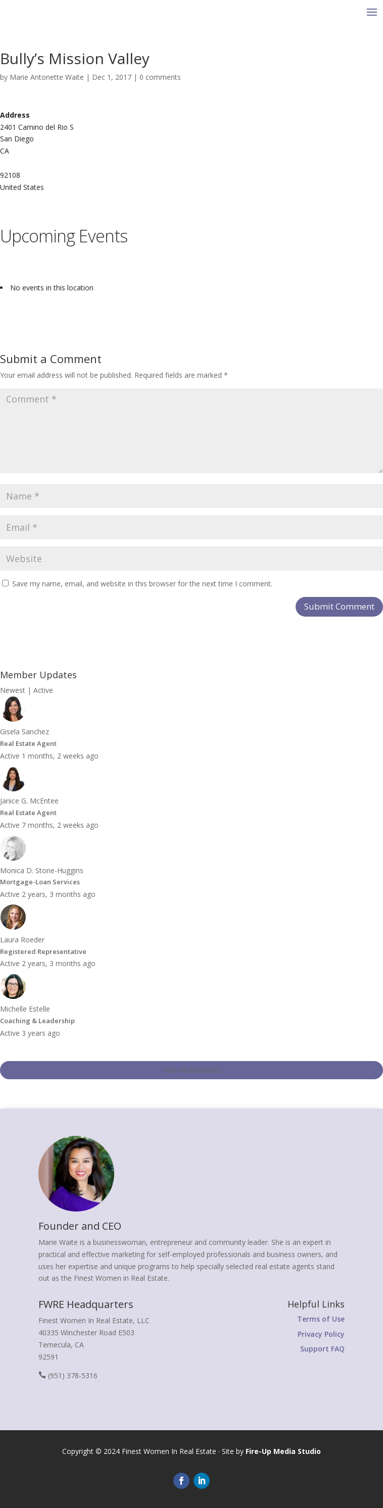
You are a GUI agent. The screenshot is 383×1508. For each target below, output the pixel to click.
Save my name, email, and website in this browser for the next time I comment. (142, 583)
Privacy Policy (321, 1334)
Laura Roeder (22, 939)
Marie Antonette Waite (47, 77)
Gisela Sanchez (24, 731)
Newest (12, 690)
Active (43, 690)
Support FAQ (322, 1348)
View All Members (192, 1070)
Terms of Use (321, 1319)
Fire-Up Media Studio (283, 1451)
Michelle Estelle (25, 1009)
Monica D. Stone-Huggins (41, 870)
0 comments (160, 77)
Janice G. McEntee (29, 801)
